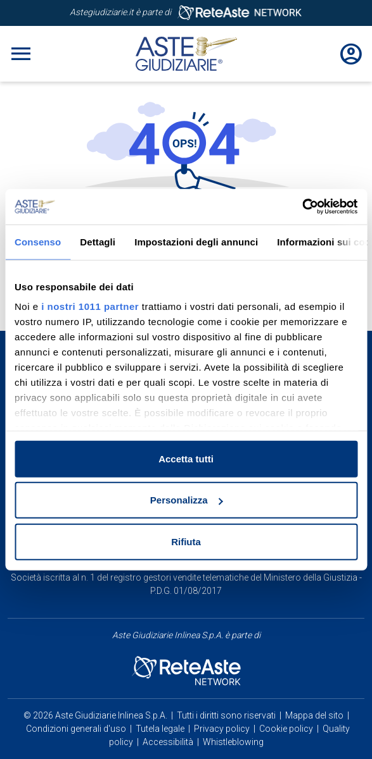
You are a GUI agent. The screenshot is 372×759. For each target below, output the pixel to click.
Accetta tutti (186, 458)
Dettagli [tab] (97, 241)
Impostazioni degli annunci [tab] (196, 241)
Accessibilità (168, 742)
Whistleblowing (233, 742)
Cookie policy (286, 729)
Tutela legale (160, 729)
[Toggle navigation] (21, 53)
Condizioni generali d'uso (76, 729)
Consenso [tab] (38, 241)
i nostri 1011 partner (90, 306)
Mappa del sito (314, 715)
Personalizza (186, 500)
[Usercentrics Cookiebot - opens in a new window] (302, 207)
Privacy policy (222, 729)
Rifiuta (186, 541)
